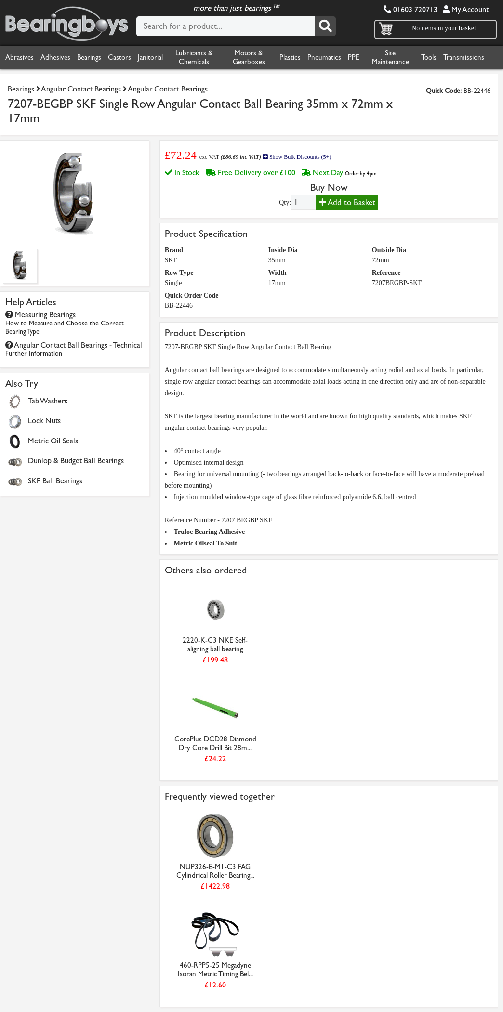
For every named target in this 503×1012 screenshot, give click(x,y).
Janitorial (150, 57)
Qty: (285, 202)
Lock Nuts (44, 420)
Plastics (290, 57)
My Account (466, 9)
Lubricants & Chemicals (193, 57)
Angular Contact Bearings (81, 88)
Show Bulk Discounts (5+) (297, 157)
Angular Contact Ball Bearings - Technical (73, 349)
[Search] (325, 26)
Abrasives (19, 57)
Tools (429, 57)
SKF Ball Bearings (55, 480)
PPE (353, 57)
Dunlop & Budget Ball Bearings (76, 460)
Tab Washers (47, 400)
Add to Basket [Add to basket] (347, 202)
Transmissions (463, 57)
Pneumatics (324, 57)
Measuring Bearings (64, 323)
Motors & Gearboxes (249, 57)
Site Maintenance (390, 57)
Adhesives (55, 57)
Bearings (89, 57)
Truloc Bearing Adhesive (209, 531)
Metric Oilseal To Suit (205, 543)
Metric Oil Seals (53, 440)
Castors (119, 57)
